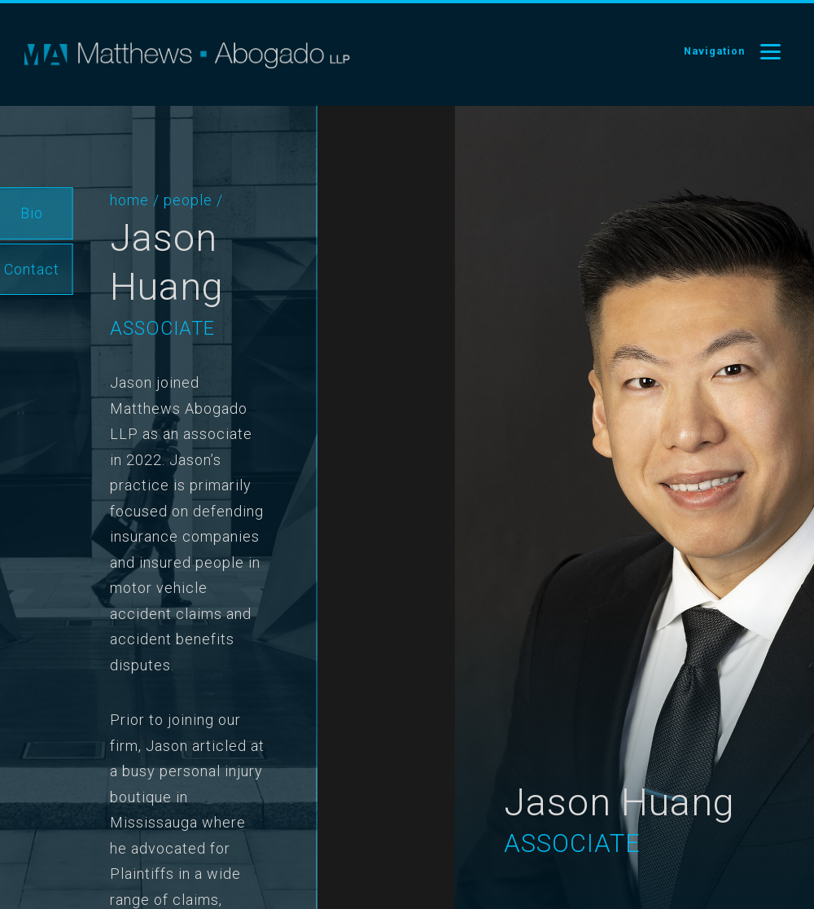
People (172, 200)
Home (113, 200)
